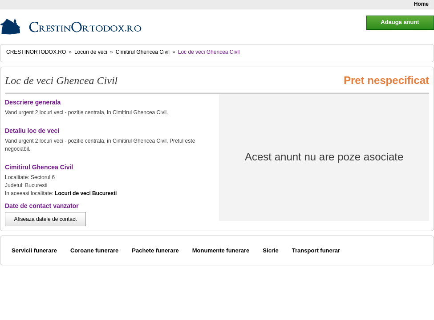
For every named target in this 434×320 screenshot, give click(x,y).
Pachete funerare (155, 250)
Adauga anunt (400, 22)
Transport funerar (316, 250)
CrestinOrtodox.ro (36, 52)
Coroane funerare (94, 250)
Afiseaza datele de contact (45, 219)
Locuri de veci (90, 52)
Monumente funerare (221, 250)
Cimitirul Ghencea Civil (143, 52)
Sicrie (270, 250)
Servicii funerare (34, 250)
